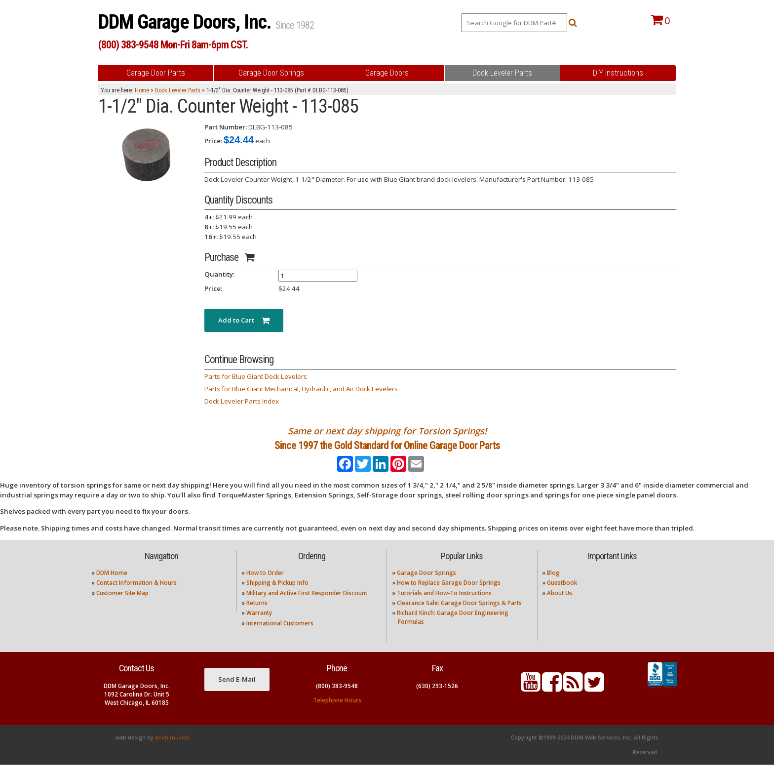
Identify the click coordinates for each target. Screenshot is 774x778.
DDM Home (111, 586)
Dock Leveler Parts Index (241, 401)
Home (142, 90)
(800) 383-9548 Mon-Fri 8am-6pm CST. (173, 45)
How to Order (265, 586)
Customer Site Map (122, 606)
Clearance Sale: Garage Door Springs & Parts (459, 616)
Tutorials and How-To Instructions (444, 606)
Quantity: (219, 274)
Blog (553, 586)
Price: (213, 140)
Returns (257, 616)
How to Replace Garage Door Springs (449, 596)
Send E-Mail (237, 692)
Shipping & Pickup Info (277, 596)
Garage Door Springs (426, 586)
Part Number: (225, 127)
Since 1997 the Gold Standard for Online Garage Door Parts (387, 452)
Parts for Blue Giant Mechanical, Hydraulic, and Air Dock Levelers (301, 388)
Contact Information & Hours (136, 596)
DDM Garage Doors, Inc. (186, 22)
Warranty (259, 626)
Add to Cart (244, 320)
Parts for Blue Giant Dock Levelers (255, 376)
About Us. (560, 606)
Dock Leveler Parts (177, 90)
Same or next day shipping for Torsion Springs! (387, 431)
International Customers (279, 636)
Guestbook (562, 596)
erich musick (172, 750)
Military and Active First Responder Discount (306, 606)
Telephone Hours (337, 713)
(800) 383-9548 (337, 698)
